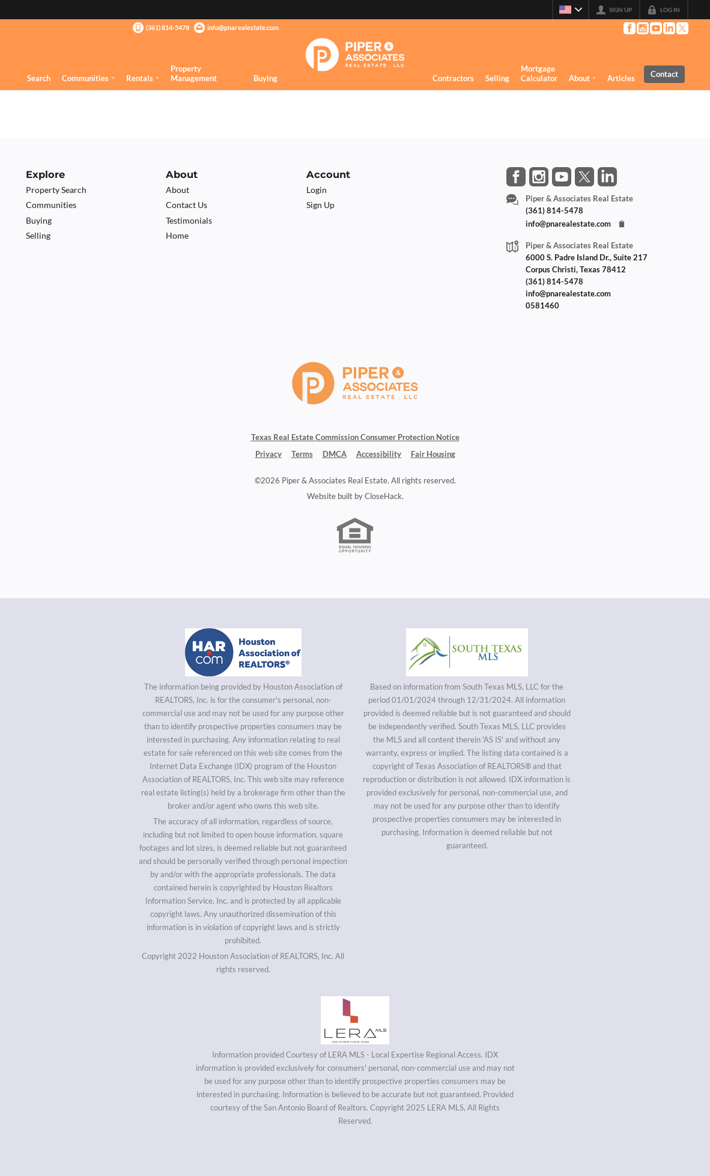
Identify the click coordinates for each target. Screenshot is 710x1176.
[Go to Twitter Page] (681, 28)
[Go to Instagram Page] (642, 28)
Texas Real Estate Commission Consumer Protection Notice (355, 437)
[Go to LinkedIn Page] (668, 28)
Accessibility (378, 454)
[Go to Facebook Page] (629, 28)
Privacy (268, 454)
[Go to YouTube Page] (655, 28)
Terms (302, 454)
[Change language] (570, 9)
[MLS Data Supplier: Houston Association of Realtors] (243, 652)
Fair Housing (433, 454)
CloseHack (383, 496)
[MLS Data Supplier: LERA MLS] (355, 1020)
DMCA (335, 454)
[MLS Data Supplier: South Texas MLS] (467, 652)
